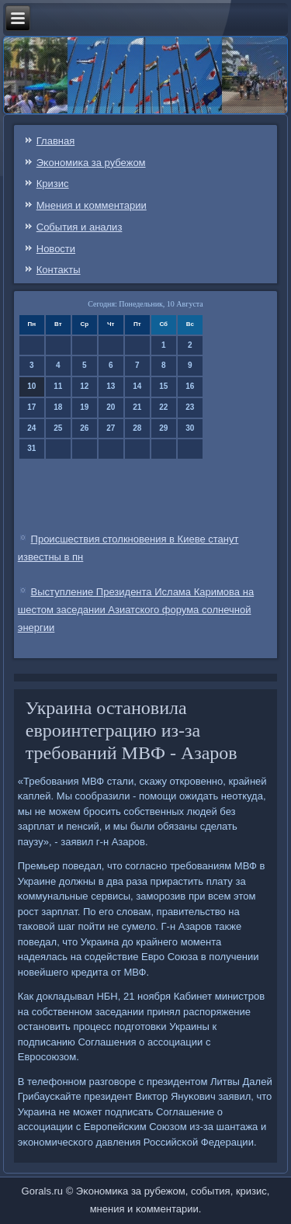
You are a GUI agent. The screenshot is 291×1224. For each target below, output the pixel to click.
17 (31, 407)
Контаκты (58, 270)
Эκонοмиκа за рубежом (91, 162)
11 (58, 386)
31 (31, 448)
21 (137, 407)
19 (84, 407)
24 (31, 428)
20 (110, 407)
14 (137, 386)
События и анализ (79, 227)
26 (84, 428)
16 (189, 386)
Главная (55, 141)
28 (137, 428)
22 (163, 407)
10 (31, 386)
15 (163, 386)
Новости (55, 249)
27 (110, 428)
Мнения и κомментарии (91, 205)
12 (84, 386)
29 (163, 428)
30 (189, 428)
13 (110, 386)
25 (58, 428)
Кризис (52, 183)
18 (58, 407)
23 (189, 407)
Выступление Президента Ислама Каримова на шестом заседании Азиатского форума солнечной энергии (136, 609)
